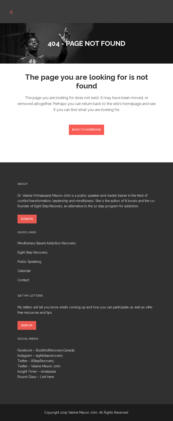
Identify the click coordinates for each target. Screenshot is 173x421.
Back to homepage (86, 129)
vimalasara (48, 371)
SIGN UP (26, 325)
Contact (23, 280)
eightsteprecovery (49, 355)
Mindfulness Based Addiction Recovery (47, 243)
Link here (47, 377)
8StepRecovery (42, 361)
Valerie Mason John (45, 366)
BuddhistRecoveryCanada (55, 350)
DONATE (27, 219)
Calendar (24, 271)
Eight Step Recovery (33, 252)
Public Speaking (29, 261)
